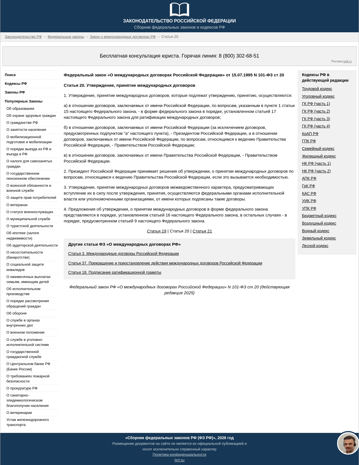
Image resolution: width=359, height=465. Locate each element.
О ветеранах (17, 205)
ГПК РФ (309, 141)
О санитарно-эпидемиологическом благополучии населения (27, 400)
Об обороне (16, 313)
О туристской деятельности (29, 226)
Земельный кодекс (319, 238)
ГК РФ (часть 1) (316, 103)
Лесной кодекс (315, 245)
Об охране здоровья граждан (31, 115)
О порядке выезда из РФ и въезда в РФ (28, 151)
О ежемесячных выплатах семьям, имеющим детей (28, 279)
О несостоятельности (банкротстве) (24, 254)
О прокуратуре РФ (22, 388)
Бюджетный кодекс (319, 215)
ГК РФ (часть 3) (316, 119)
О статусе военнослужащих (29, 212)
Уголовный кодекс (318, 96)
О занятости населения (26, 129)
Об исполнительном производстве (23, 291)
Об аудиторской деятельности (32, 245)
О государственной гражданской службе (23, 354)
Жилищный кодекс (319, 156)
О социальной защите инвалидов (25, 267)
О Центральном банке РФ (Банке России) (28, 366)
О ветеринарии (19, 413)
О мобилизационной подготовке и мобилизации (29, 139)
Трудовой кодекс (317, 88)
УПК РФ (309, 208)
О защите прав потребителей (31, 197)
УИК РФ (309, 201)
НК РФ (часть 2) (316, 171)
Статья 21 (202, 231)
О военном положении (25, 332)
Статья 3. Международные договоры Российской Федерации (123, 253)
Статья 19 (156, 231)
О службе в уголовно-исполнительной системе (27, 342)
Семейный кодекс (318, 148)
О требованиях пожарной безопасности (27, 378)
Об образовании (20, 108)
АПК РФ (309, 178)
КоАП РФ (310, 133)
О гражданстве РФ (22, 122)
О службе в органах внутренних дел (23, 322)
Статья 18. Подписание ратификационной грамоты (114, 272)
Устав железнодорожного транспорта (27, 422)
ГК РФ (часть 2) (316, 111)
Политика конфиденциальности (179, 454)
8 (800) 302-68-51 (239, 56)
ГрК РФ (308, 186)
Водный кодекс (316, 231)
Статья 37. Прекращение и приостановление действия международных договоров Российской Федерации (165, 263)
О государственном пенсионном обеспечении (28, 176)
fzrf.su (179, 460)
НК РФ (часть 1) (316, 163)
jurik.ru (347, 61)
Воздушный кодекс (319, 223)
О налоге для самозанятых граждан (29, 163)
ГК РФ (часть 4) (316, 126)
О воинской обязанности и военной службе (28, 188)
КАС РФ (309, 193)
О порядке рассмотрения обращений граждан (27, 303)
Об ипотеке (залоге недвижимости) (22, 235)
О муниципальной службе (28, 219)
